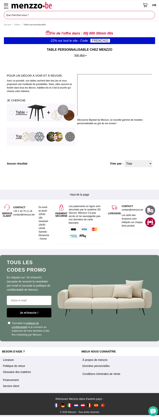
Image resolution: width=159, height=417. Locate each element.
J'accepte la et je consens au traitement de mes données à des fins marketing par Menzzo (28, 329)
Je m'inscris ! (29, 312)
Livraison (8, 359)
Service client (11, 386)
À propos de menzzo (94, 359)
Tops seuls (24, 136)
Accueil (7, 24)
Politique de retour (14, 365)
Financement (11, 380)
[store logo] (76, 5)
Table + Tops (25, 112)
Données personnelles (96, 365)
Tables (17, 24)
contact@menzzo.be (132, 209)
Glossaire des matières (17, 372)
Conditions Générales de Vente (101, 373)
